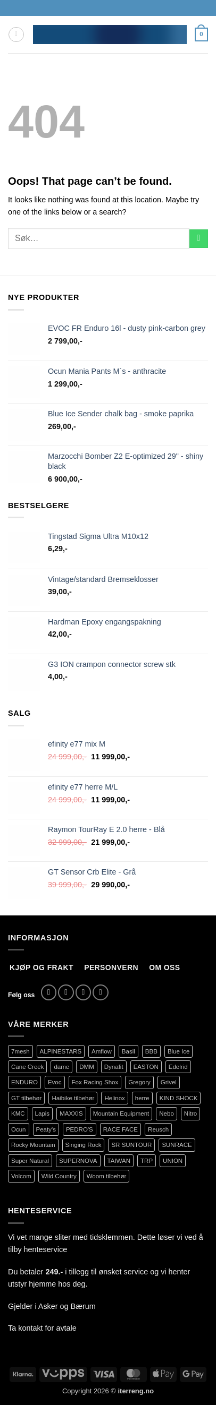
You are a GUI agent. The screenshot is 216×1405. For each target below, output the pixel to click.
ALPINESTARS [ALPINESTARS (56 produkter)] (61, 1051)
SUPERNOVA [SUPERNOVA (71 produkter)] (78, 1161)
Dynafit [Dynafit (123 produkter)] (113, 1067)
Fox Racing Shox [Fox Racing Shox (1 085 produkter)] (95, 1082)
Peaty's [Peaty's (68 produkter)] (46, 1129)
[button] (16, 34)
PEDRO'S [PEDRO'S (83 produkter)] (79, 1129)
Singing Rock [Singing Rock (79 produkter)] (83, 1145)
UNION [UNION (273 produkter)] (172, 1161)
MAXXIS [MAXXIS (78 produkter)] (71, 1113)
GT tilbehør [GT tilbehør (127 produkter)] (26, 1098)
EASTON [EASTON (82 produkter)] (146, 1067)
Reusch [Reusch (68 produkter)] (158, 1129)
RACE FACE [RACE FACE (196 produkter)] (120, 1129)
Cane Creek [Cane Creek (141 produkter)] (27, 1067)
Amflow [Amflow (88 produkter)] (102, 1051)
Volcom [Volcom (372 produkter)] (21, 1176)
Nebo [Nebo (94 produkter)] (166, 1113)
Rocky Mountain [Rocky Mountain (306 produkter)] (33, 1145)
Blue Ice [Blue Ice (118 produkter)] (179, 1051)
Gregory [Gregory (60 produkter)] (139, 1082)
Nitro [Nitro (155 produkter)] (190, 1113)
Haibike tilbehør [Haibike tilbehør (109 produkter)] (73, 1098)
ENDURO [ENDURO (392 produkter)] (24, 1082)
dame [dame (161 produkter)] (61, 1067)
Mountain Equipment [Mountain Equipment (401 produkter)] (121, 1113)
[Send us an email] (84, 992)
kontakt (30, 1328)
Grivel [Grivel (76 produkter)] (169, 1082)
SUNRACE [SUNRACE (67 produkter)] (177, 1145)
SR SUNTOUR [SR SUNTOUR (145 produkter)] (131, 1145)
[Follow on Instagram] (66, 992)
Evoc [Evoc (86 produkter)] (55, 1082)
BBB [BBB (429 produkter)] (151, 1051)
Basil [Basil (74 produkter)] (128, 1051)
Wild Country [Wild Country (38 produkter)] (59, 1176)
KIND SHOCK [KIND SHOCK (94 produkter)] (179, 1098)
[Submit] (198, 239)
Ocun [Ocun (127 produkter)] (18, 1129)
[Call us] (101, 992)
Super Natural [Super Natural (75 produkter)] (30, 1161)
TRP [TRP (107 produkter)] (146, 1161)
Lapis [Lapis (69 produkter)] (42, 1113)
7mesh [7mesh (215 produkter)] (20, 1051)
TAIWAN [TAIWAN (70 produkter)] (119, 1161)
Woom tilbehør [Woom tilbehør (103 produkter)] (107, 1176)
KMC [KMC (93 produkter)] (18, 1113)
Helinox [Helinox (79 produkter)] (114, 1098)
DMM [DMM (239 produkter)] (86, 1067)
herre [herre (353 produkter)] (142, 1098)
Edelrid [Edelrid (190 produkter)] (178, 1067)
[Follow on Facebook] (49, 992)
